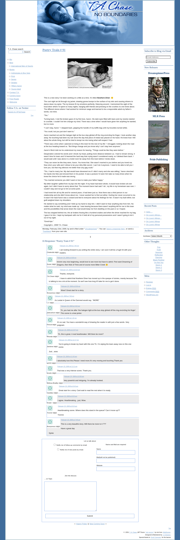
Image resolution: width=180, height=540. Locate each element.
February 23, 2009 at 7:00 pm (64, 296)
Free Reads (14, 99)
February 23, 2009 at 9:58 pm (70, 286)
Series (13, 79)
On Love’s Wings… (154, 215)
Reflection (159, 255)
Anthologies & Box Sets (20, 73)
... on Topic (48, 479)
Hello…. (149, 212)
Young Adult (16, 89)
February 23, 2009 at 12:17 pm (69, 340)
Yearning (158, 252)
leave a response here (116, 229)
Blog (11, 63)
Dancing (158, 257)
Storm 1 (159, 265)
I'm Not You (158, 262)
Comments (152, 291)
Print (13, 76)
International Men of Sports (22, 66)
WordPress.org (152, 295)
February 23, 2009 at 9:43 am (68, 386)
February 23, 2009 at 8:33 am (67, 396)
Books (11, 70)
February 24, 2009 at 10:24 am (70, 270)
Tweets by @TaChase (16, 112)
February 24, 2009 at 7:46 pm (69, 246)
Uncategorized (91, 229)
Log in (148, 285)
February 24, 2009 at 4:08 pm (66, 257)
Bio (10, 59)
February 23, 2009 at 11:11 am (67, 366)
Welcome (13, 102)
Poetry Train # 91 (54, 50)
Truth (159, 250)
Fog (158, 247)
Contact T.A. (14, 92)
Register (149, 282)
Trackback (47, 231)
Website (115, 467)
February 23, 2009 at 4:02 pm (70, 306)
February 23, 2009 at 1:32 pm (66, 318)
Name (115, 451)
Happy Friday (81, 524)
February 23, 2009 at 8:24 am (67, 406)
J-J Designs (166, 535)
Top (32, 115)
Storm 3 (159, 270)
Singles (14, 83)
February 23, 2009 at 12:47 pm (68, 330)
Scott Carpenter (156, 537)
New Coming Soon (97, 524)
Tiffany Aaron (16, 86)
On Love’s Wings (153, 221)
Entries (151, 288)
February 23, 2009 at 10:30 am (74, 376)
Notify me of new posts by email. (72, 450)
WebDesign (166, 532)
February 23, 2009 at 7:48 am (70, 420)
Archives (146, 236)
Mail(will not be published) (115, 459)
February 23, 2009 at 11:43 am (67, 356)
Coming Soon (14, 96)
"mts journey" (149, 532)
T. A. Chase (133, 532)
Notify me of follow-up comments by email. (71, 445)
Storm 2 (159, 267)
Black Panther (159, 260)
